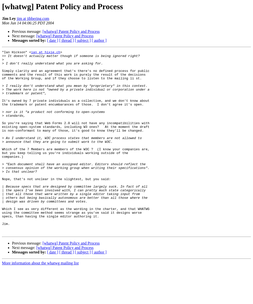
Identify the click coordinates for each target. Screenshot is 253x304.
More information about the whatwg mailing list (40, 300)
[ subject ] (83, 40)
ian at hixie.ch (45, 53)
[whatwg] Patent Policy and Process (71, 31)
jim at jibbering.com (33, 18)
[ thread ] (66, 40)
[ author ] (99, 40)
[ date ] (52, 40)
